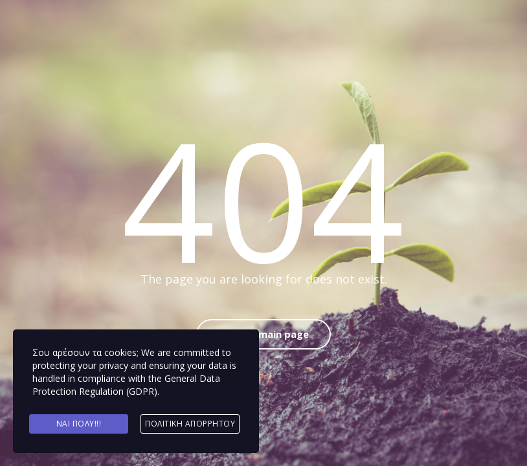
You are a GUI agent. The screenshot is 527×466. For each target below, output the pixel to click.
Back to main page (263, 333)
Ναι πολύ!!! (79, 423)
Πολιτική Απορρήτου (190, 423)
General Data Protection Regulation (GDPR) (126, 384)
